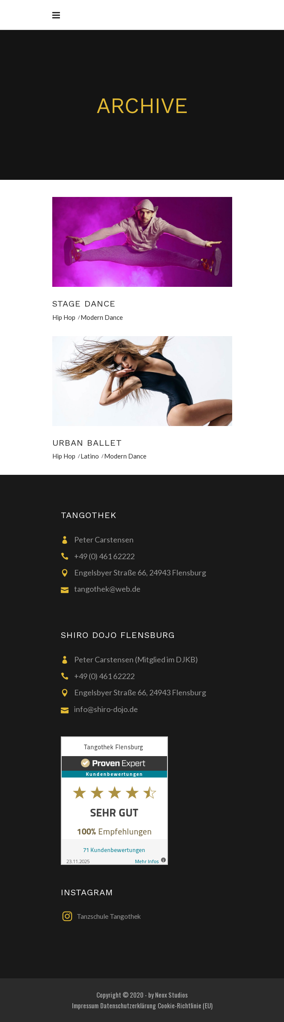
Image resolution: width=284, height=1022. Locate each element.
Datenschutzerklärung (128, 1005)
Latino (90, 456)
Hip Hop (63, 317)
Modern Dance (102, 317)
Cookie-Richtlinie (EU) (185, 1005)
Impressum (85, 1005)
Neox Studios (171, 994)
